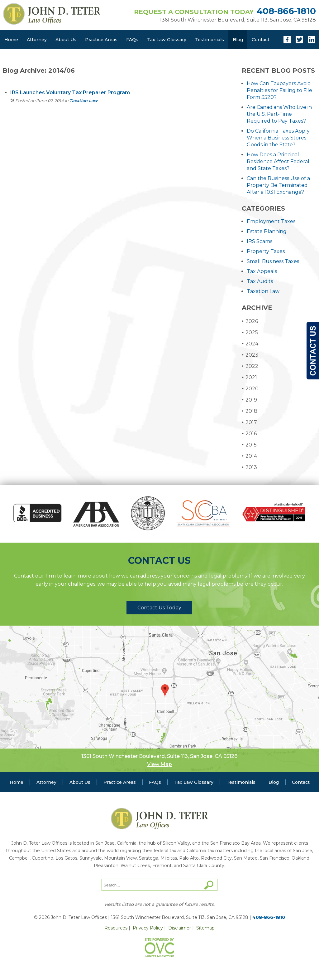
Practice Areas (101, 39)
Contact (260, 39)
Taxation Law (83, 100)
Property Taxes (266, 251)
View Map (159, 764)
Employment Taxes (271, 221)
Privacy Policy (148, 928)
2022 (250, 366)
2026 (250, 321)
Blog (238, 39)
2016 (249, 433)
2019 (249, 400)
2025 (250, 332)
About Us (65, 39)
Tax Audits (260, 281)
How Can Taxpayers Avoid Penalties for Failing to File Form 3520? (279, 90)
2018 (249, 411)
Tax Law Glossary (166, 39)
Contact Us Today (159, 608)
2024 (250, 344)
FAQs (132, 39)
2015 (249, 445)
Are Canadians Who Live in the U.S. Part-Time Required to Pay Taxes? (279, 114)
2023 (250, 355)
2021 (249, 377)
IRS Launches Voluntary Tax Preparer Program (70, 92)
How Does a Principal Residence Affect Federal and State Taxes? (278, 161)
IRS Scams (259, 241)
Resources (115, 928)
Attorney (37, 39)
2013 (249, 467)
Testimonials (209, 39)
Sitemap (205, 928)
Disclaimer (179, 928)
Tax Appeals (262, 271)
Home (11, 39)
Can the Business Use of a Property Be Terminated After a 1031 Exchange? (278, 185)
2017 (249, 422)
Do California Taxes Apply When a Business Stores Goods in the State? (278, 138)
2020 (250, 389)
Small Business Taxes (273, 261)
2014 (249, 456)
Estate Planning (267, 231)
